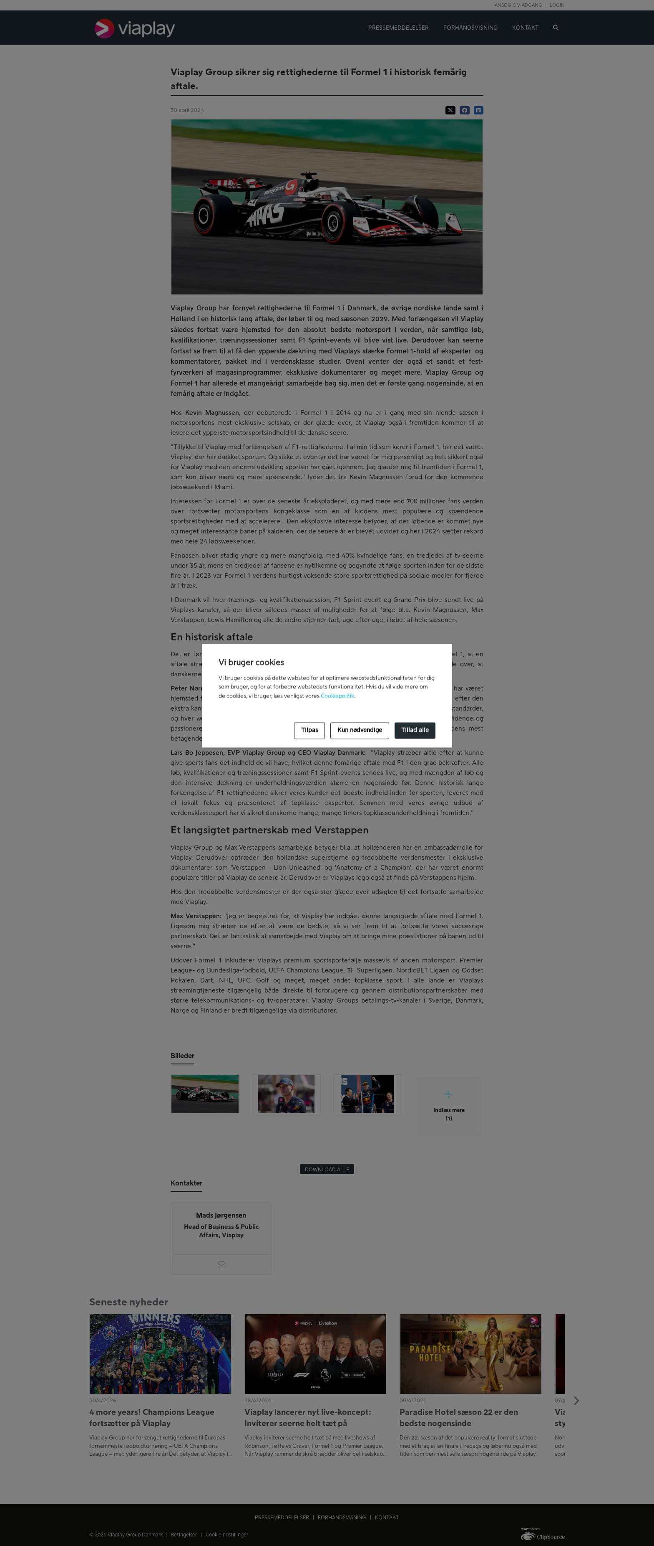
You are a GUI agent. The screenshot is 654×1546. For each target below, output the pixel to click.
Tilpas (309, 731)
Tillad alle (415, 731)
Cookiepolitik (337, 696)
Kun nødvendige (359, 731)
